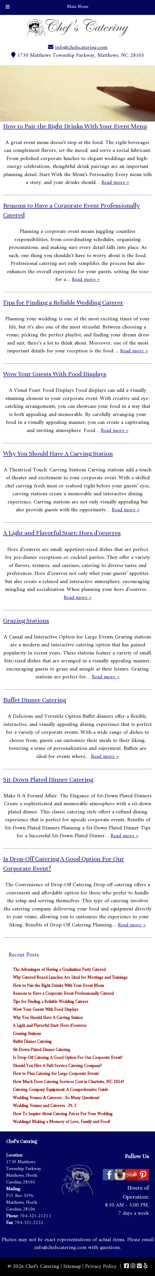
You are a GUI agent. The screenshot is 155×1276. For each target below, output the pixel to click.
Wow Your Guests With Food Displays (54, 374)
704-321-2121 (34, 1216)
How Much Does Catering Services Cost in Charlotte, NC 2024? (68, 1082)
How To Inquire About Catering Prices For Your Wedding (63, 1114)
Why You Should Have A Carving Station (58, 453)
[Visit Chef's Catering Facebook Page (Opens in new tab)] (126, 1266)
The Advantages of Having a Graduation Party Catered (59, 970)
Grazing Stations (26, 620)
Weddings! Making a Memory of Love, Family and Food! (61, 1122)
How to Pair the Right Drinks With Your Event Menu (75, 126)
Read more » (115, 182)
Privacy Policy (101, 1266)
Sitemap (72, 1266)
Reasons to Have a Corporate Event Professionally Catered (63, 994)
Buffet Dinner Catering (34, 700)
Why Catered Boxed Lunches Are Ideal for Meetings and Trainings (70, 978)
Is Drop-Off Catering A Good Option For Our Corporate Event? (67, 1058)
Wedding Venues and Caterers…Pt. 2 (44, 1106)
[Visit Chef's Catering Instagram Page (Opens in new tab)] (133, 1266)
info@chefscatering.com (81, 47)
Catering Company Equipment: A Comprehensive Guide (60, 1090)
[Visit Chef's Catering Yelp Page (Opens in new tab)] (145, 1266)
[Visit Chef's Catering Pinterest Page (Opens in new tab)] (139, 1266)
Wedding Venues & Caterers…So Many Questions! (56, 1098)
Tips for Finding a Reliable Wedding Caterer (63, 302)
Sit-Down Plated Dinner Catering (48, 779)
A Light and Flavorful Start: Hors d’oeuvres (62, 533)
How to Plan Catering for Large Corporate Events (56, 1074)
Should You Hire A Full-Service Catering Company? (57, 1066)
